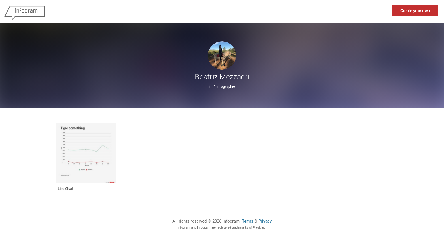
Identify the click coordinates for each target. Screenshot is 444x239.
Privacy (265, 221)
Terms (247, 221)
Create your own (415, 10)
